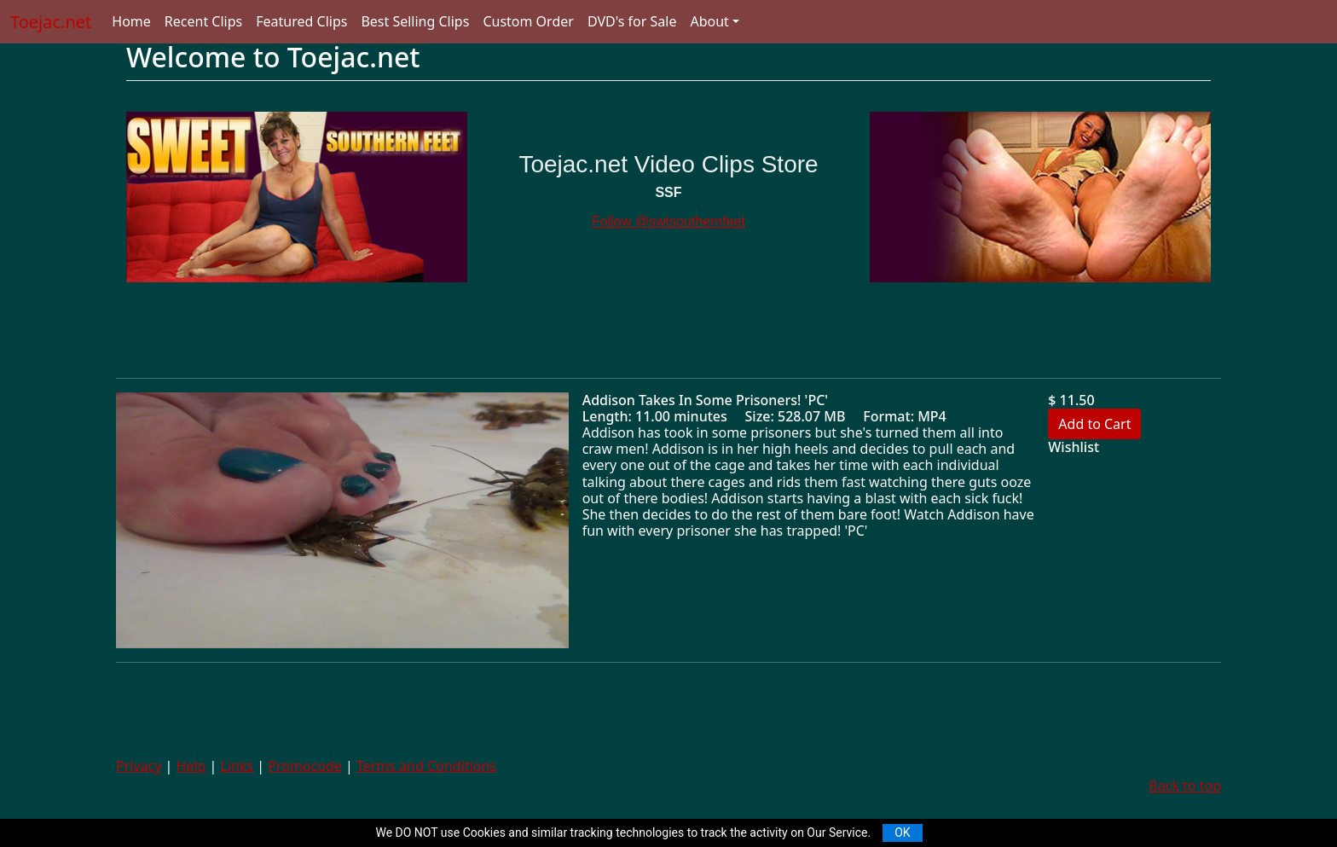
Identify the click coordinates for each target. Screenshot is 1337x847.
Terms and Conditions (426, 766)
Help (191, 766)
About (709, 21)
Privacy (138, 766)
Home (131, 21)
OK (902, 832)
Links (237, 766)
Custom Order (528, 21)
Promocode (305, 766)
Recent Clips (203, 21)
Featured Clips (301, 21)
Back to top (1185, 785)
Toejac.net (50, 21)
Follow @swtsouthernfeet (668, 221)
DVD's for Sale (632, 21)
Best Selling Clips (415, 21)
